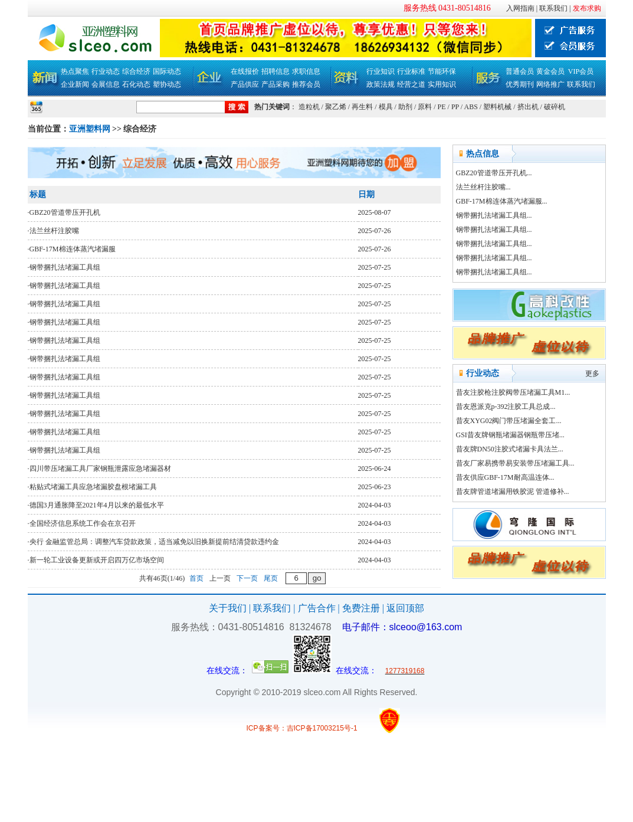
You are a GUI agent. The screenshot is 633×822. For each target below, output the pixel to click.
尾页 (271, 578)
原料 (425, 107)
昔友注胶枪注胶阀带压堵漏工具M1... (513, 392)
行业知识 (380, 71)
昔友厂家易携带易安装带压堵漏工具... (515, 463)
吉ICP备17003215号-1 (322, 728)
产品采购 (275, 84)
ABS (471, 107)
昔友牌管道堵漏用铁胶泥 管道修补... (512, 491)
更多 (592, 373)
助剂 (405, 107)
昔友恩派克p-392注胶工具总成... (506, 406)
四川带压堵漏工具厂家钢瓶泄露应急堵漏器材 (100, 468)
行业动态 (105, 71)
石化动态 (136, 84)
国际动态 (167, 71)
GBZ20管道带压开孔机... (494, 173)
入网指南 (520, 8)
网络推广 (550, 84)
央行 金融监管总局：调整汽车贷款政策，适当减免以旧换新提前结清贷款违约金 (154, 542)
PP (455, 107)
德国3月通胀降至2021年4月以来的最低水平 (96, 505)
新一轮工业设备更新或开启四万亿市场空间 (96, 560)
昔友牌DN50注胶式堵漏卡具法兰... (509, 449)
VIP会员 (580, 71)
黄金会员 (550, 71)
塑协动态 (167, 84)
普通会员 (520, 71)
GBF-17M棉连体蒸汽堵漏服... (501, 201)
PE (442, 107)
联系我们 (553, 8)
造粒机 (309, 107)
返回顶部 (405, 608)
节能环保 (442, 71)
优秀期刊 (520, 84)
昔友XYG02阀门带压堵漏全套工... (509, 421)
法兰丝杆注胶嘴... (483, 187)
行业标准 (411, 71)
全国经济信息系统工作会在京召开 (82, 523)
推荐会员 (306, 84)
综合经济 (136, 71)
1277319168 (405, 671)
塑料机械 (497, 107)
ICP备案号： (267, 728)
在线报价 (245, 71)
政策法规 (380, 84)
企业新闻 (75, 84)
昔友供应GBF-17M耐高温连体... (505, 477)
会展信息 (105, 84)
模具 (386, 107)
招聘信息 (275, 71)
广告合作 (317, 608)
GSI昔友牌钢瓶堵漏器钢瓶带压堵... (510, 435)
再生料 (362, 107)
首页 (196, 578)
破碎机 (554, 107)
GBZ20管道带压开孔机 (64, 212)
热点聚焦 (75, 71)
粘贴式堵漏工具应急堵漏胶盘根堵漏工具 (93, 487)
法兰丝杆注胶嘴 (54, 231)
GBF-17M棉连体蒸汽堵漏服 (72, 249)
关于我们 (228, 608)
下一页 (247, 578)
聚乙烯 (335, 107)
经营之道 (411, 84)
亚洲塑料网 (89, 129)
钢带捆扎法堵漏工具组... (494, 215)
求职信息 (306, 71)
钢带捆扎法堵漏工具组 (64, 267)
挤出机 (528, 107)
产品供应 (245, 84)
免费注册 (361, 608)
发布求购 (587, 8)
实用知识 (442, 84)
